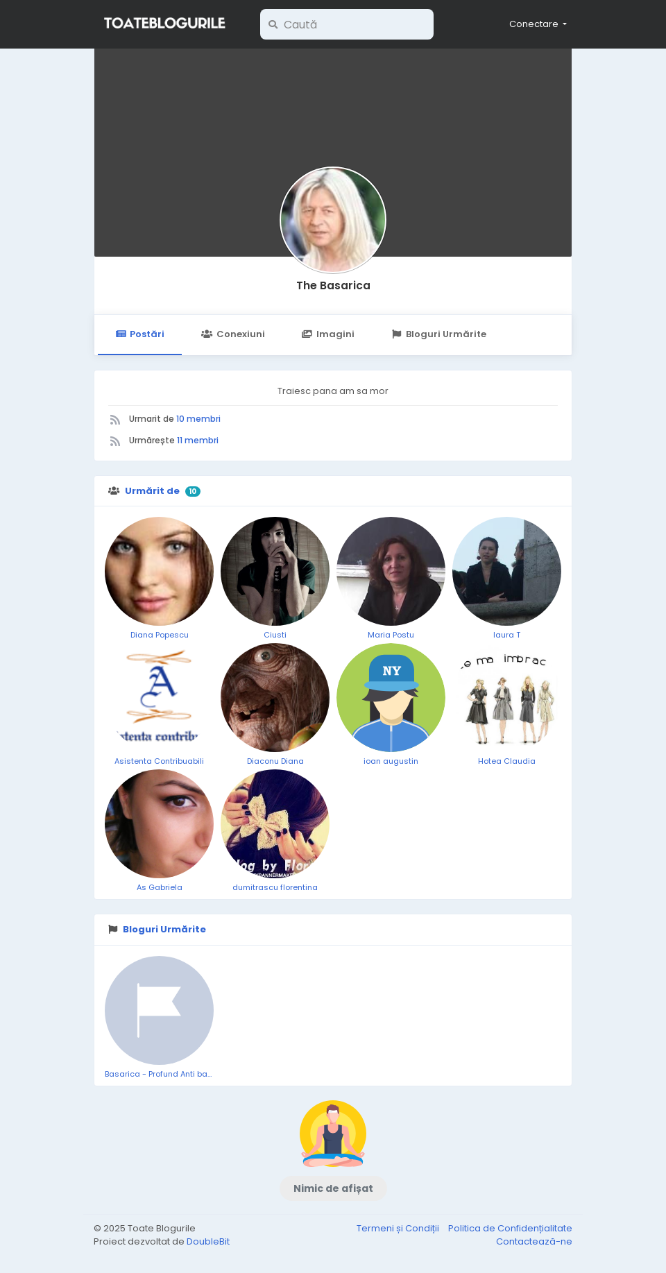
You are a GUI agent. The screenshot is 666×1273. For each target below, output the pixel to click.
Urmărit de (152, 490)
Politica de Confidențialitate (510, 1228)
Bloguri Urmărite (438, 334)
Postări (139, 334)
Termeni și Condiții (399, 1228)
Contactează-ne (534, 1241)
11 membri (198, 440)
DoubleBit (208, 1241)
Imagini (328, 334)
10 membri (198, 419)
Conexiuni (232, 334)
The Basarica (333, 285)
